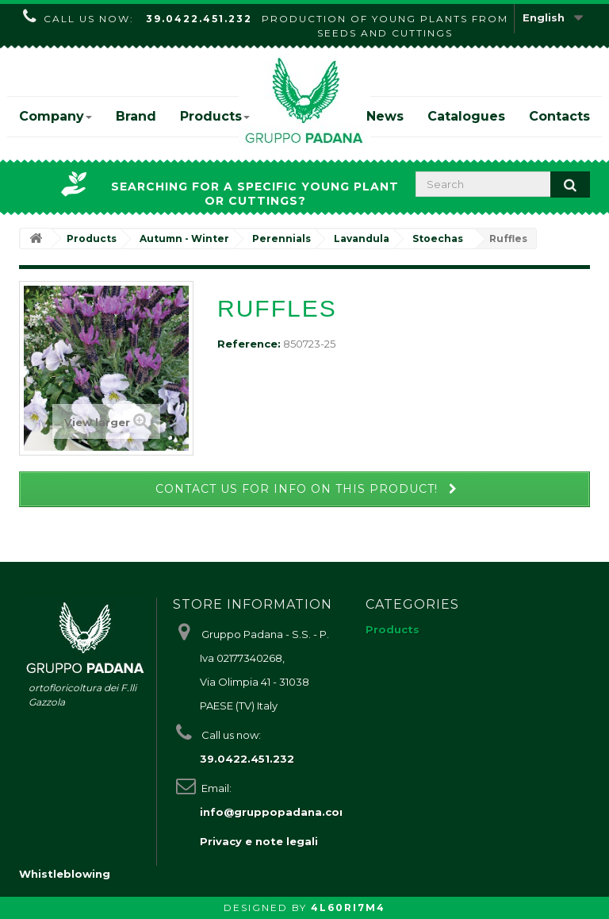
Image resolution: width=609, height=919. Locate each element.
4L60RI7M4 (348, 907)
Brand (136, 116)
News (385, 116)
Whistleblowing (64, 873)
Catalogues (466, 116)
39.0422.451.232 (199, 19)
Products (215, 116)
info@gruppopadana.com (275, 812)
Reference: (249, 343)
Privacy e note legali (259, 841)
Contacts (559, 116)
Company (55, 116)
